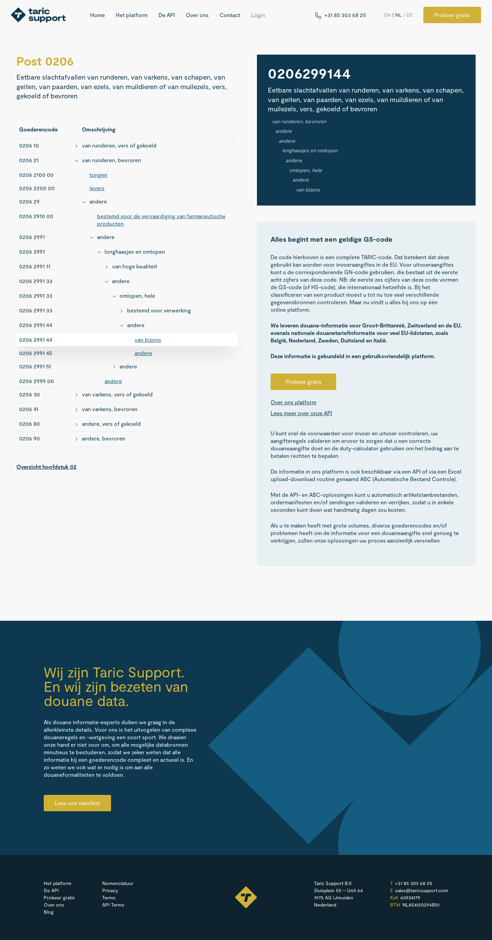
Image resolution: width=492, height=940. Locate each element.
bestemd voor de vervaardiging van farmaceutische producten (161, 220)
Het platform (132, 15)
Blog (49, 911)
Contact (230, 15)
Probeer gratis (452, 15)
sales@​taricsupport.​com (421, 890)
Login (258, 15)
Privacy (110, 890)
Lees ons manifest (77, 803)
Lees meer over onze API (301, 413)
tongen (98, 174)
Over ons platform (293, 402)
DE (410, 15)
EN (387, 15)
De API (167, 15)
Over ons (197, 15)
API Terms (113, 904)
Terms (108, 897)
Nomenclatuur (117, 883)
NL (398, 15)
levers (97, 188)
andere (143, 353)
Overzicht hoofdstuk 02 (46, 466)
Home (97, 15)
